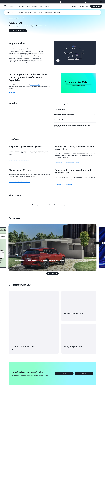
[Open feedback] (103, 243)
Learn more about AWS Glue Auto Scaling (19, 160)
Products (11, 18)
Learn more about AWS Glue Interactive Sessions (67, 162)
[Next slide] (57, 273)
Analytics (16, 18)
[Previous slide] (48, 273)
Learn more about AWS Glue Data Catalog (19, 182)
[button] (20, 6)
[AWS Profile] (101, 2)
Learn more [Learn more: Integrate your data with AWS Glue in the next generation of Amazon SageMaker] (12, 92)
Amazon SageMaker (35, 85)
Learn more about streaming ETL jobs (64, 184)
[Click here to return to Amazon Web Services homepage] (5, 7)
